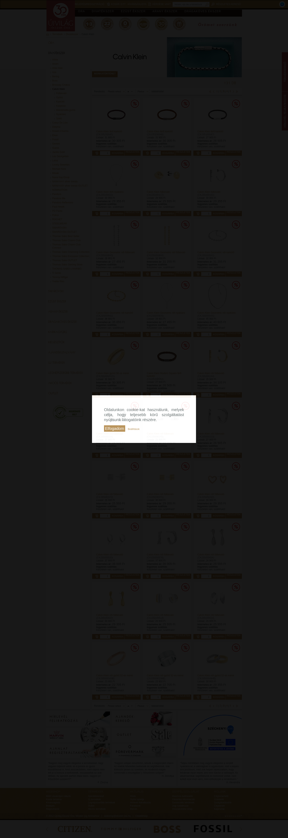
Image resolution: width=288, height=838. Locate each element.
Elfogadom (114, 428)
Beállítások (134, 429)
